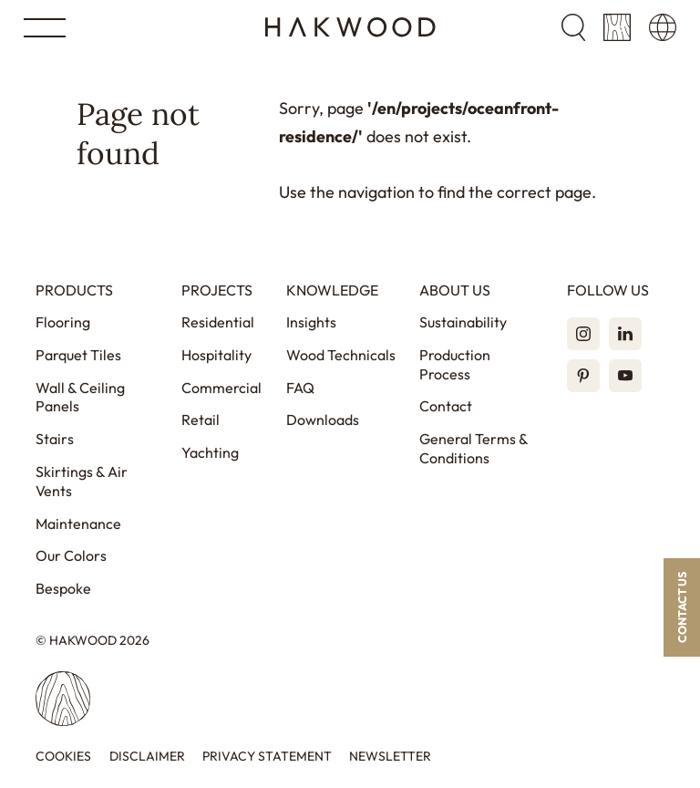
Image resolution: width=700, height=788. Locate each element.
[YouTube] (625, 375)
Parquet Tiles (78, 355)
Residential (217, 322)
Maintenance (78, 523)
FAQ (300, 387)
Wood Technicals (341, 355)
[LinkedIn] (625, 333)
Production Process (454, 364)
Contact (445, 406)
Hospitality (216, 355)
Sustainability (463, 322)
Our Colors (71, 555)
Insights (311, 322)
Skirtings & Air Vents (82, 481)
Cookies (63, 756)
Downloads (322, 419)
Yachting (210, 452)
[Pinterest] (583, 375)
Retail (200, 419)
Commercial (221, 387)
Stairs (55, 439)
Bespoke (63, 588)
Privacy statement (267, 756)
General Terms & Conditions (473, 448)
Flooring (63, 322)
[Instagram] (583, 333)
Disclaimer (147, 756)
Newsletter (390, 756)
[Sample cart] (617, 27)
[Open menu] (45, 27)
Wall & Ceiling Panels (80, 397)
